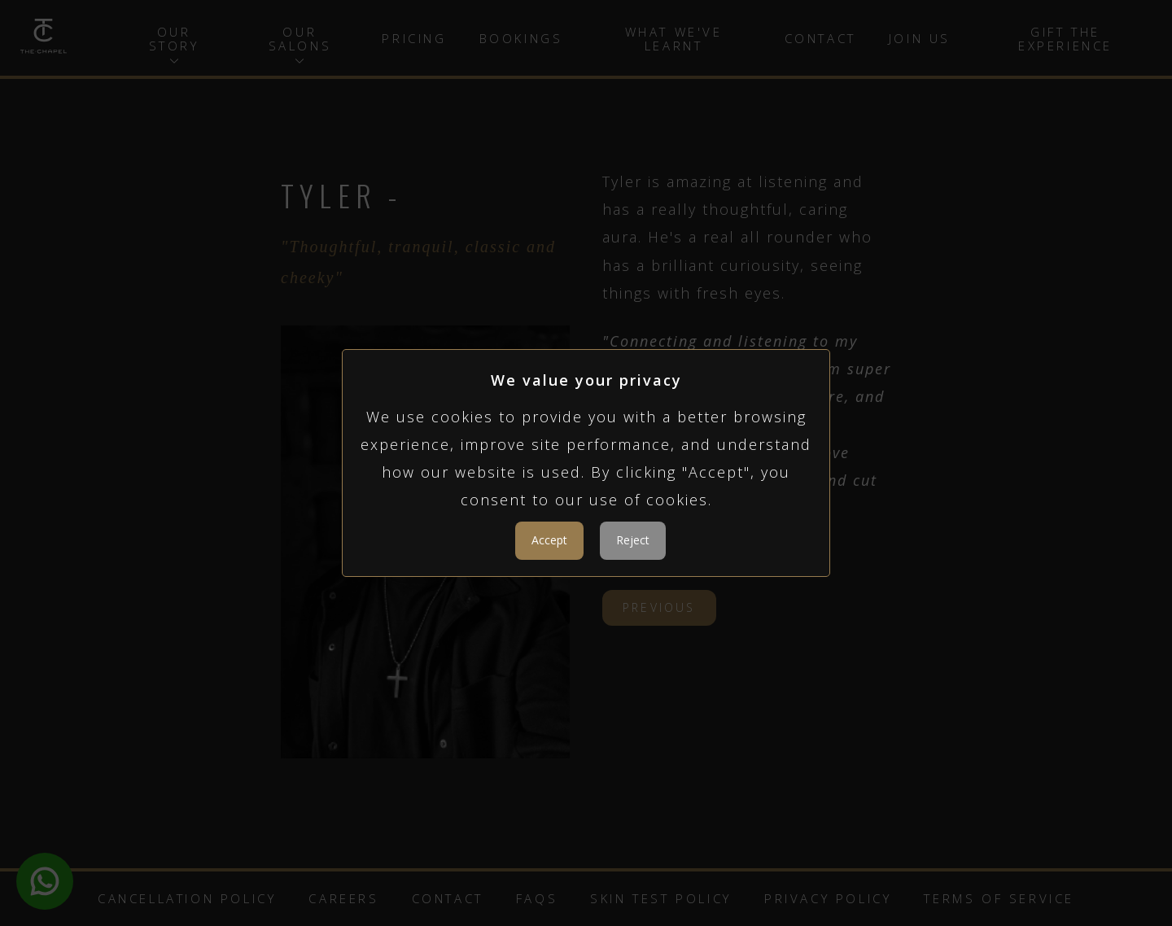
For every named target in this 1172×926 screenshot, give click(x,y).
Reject (632, 540)
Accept (549, 540)
